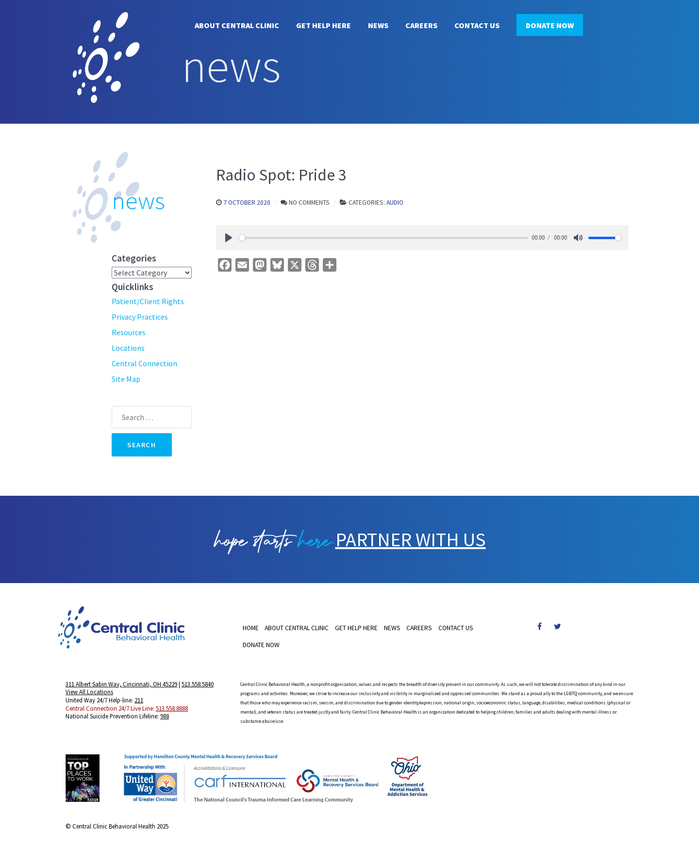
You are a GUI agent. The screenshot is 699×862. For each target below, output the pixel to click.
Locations (128, 348)
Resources (129, 332)
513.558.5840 (198, 684)
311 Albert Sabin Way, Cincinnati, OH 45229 (121, 684)
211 (138, 700)
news (138, 200)
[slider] (383, 238)
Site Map (126, 379)
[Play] (228, 237)
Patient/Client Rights (148, 301)
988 (164, 716)
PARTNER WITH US (410, 539)
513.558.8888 (172, 708)
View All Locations (89, 692)
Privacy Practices (140, 317)
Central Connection (144, 363)
